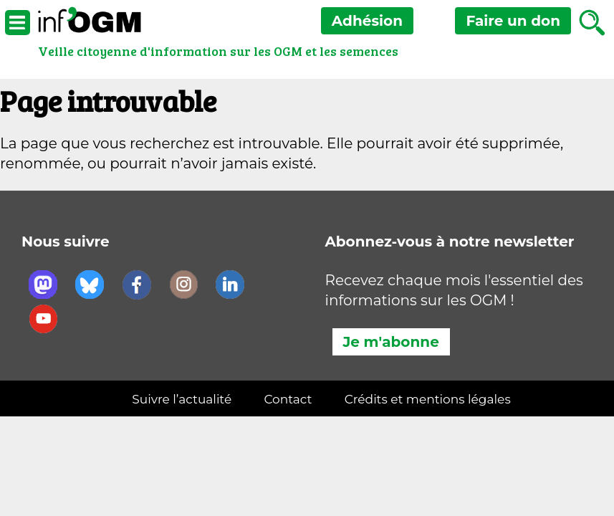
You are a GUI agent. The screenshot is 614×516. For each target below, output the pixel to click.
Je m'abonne (391, 341)
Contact (288, 399)
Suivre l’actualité (181, 399)
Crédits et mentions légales (428, 399)
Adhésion (367, 20)
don (513, 20)
